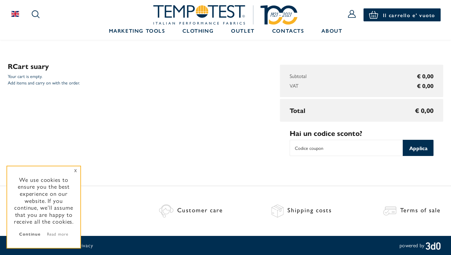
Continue (29, 234)
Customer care (191, 209)
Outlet (243, 30)
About (331, 30)
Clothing (198, 30)
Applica (418, 148)
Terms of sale (412, 209)
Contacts (288, 30)
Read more (57, 234)
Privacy (84, 245)
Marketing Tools (137, 30)
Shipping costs (302, 209)
